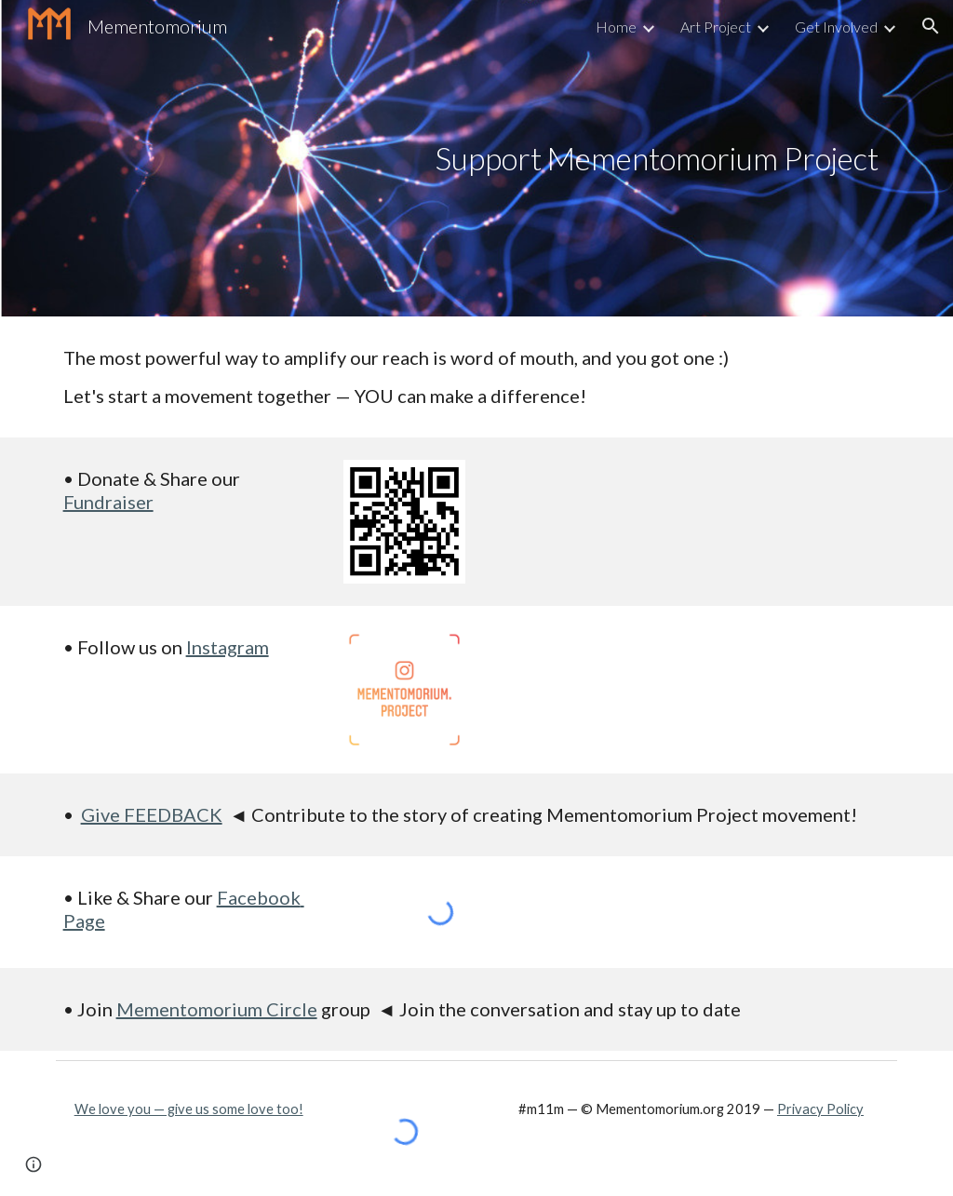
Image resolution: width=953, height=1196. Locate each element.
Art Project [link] (715, 26)
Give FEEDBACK (151, 814)
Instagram (227, 647)
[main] (656, 158)
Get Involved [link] (836, 26)
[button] (930, 26)
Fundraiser (108, 501)
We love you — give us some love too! (188, 1109)
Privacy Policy (820, 1109)
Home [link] (616, 26)
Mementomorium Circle (216, 1009)
